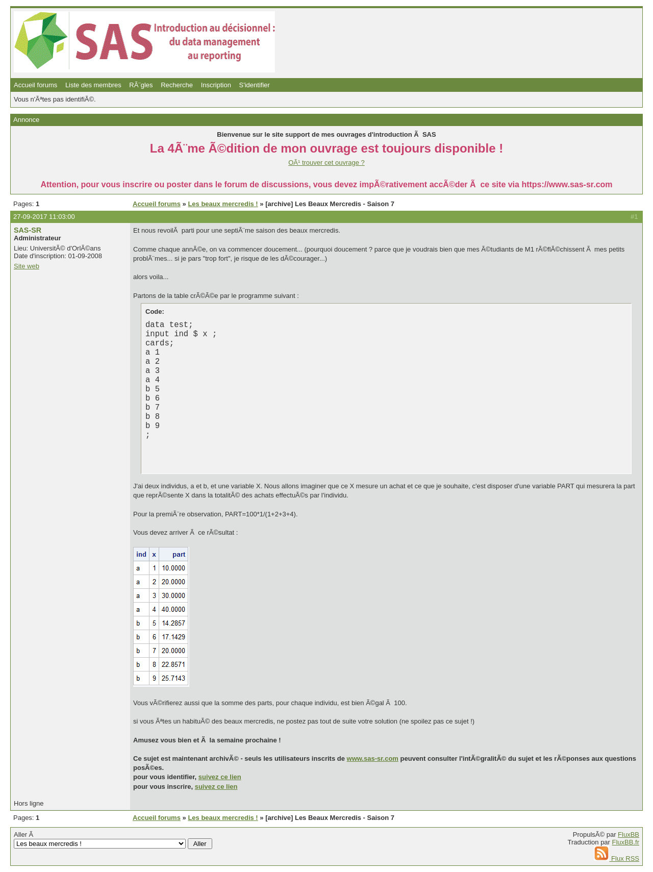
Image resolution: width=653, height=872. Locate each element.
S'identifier (254, 85)
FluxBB (628, 834)
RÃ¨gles (141, 85)
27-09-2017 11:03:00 (44, 216)
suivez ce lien (219, 777)
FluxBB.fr (625, 842)
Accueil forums (35, 85)
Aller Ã (113, 840)
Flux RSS (616, 858)
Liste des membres (93, 85)
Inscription (216, 85)
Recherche (177, 85)
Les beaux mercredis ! (223, 204)
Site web (26, 266)
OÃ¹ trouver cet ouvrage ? (326, 162)
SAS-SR (27, 230)
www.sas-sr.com (372, 758)
